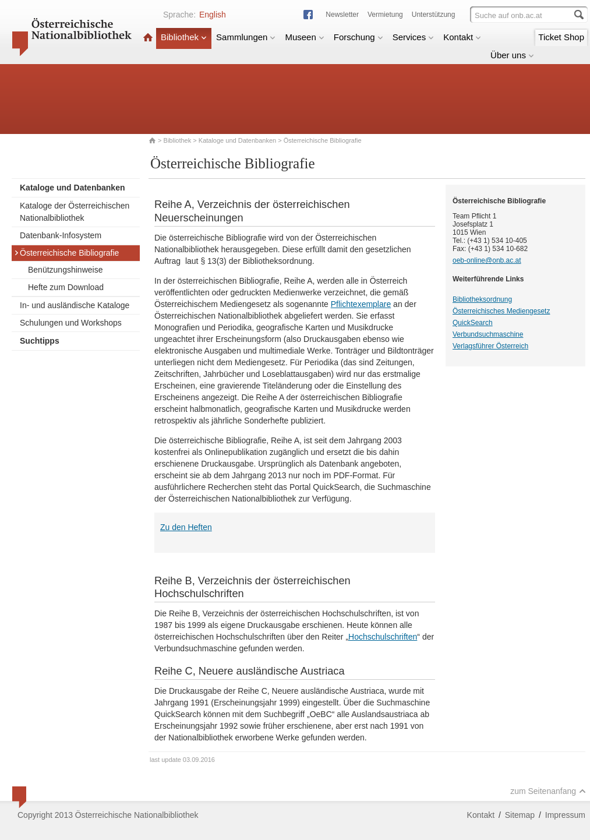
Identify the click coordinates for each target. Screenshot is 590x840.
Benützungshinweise (65, 269)
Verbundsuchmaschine (488, 334)
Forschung (358, 37)
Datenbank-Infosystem (60, 235)
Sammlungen (245, 37)
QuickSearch (473, 323)
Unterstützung (433, 14)
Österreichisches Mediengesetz (501, 311)
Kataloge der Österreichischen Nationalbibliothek (74, 212)
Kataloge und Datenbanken (237, 140)
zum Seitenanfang (548, 791)
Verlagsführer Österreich (490, 346)
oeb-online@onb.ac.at (487, 260)
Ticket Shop (561, 37)
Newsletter (342, 14)
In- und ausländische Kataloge (74, 305)
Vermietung (385, 14)
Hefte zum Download (66, 287)
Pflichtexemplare (361, 304)
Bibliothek (184, 37)
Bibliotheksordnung (482, 299)
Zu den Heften (186, 527)
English (212, 14)
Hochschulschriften (382, 636)
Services (413, 37)
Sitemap (520, 815)
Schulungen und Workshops (71, 322)
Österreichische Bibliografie (66, 252)
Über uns (512, 55)
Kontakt (462, 37)
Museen (304, 37)
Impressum (565, 815)
